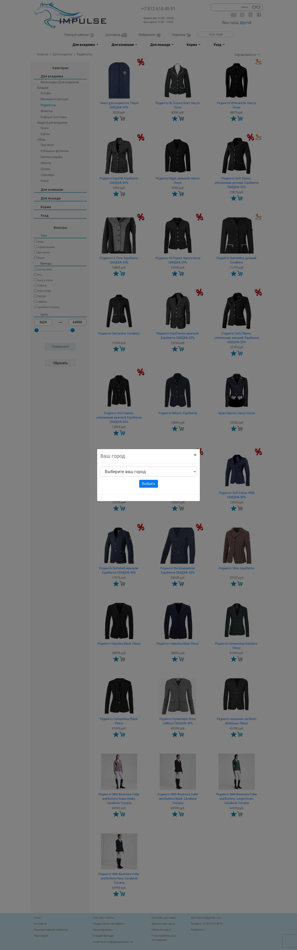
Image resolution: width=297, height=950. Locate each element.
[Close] (195, 455)
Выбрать (148, 484)
